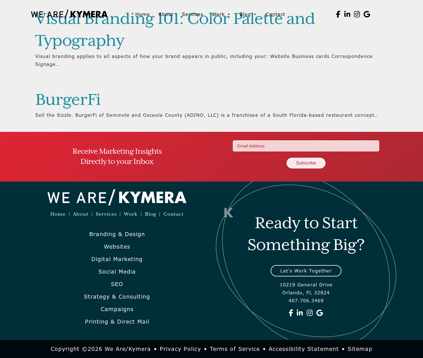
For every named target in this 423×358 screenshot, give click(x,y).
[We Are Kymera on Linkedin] (347, 14)
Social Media (117, 271)
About (166, 14)
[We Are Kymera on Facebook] (338, 14)
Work (221, 14)
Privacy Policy (180, 349)
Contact (275, 14)
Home (142, 14)
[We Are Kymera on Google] (367, 14)
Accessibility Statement (304, 349)
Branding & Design (117, 234)
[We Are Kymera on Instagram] (357, 14)
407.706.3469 (306, 300)
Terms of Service (235, 349)
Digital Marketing (117, 259)
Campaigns (117, 309)
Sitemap (360, 349)
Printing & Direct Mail (117, 321)
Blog (248, 14)
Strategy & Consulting (117, 296)
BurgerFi (68, 100)
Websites (117, 246)
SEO (117, 284)
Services (192, 14)
